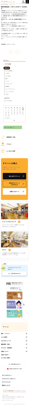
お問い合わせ (4, 355)
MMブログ (7, 98)
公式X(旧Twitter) (16, 273)
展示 (6, 78)
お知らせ (11, 4)
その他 (7, 94)
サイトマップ (6, 382)
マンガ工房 (8, 76)
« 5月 (14, 120)
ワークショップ (9, 83)
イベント (7, 81)
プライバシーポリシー (9, 379)
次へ (18, 52)
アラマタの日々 (9, 100)
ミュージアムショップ (10, 89)
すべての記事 (8, 64)
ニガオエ (7, 73)
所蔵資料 (7, 86)
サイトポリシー (7, 375)
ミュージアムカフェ (10, 91)
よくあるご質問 (5, 358)
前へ (11, 52)
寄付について (6, 385)
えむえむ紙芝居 (9, 70)
